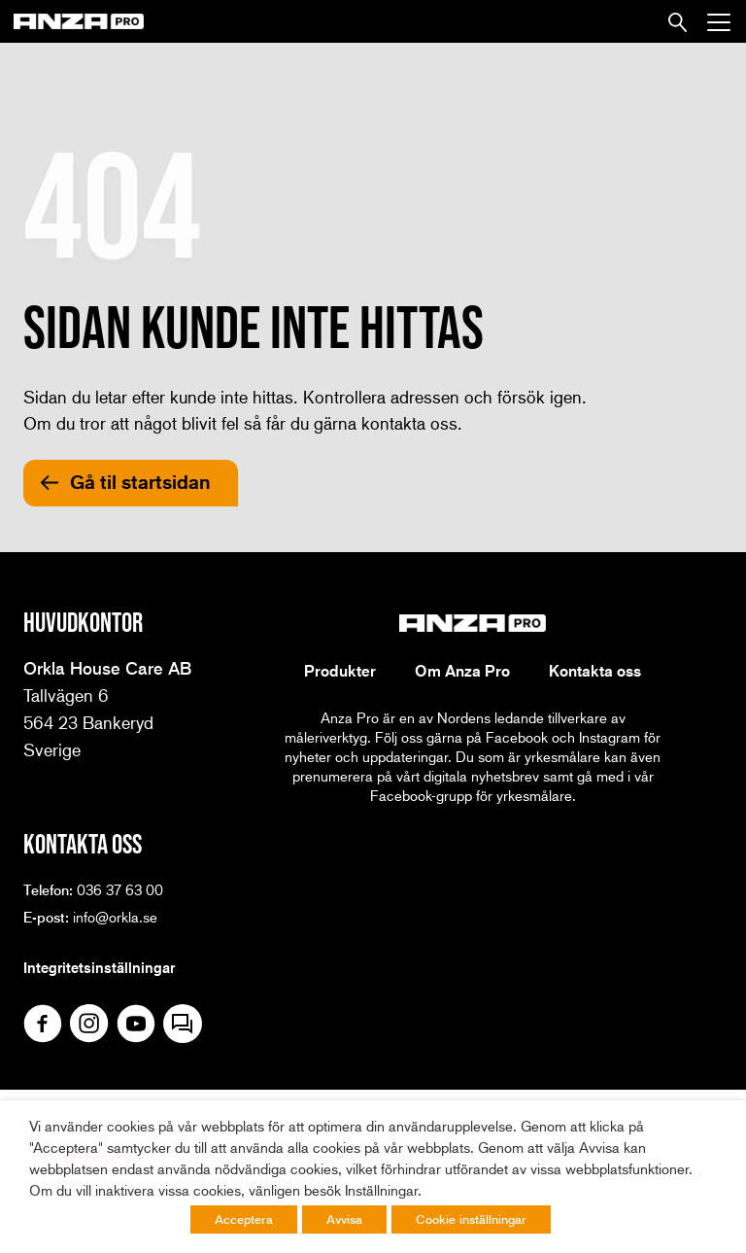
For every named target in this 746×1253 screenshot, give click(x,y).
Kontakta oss (595, 670)
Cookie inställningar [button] (471, 1219)
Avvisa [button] (344, 1219)
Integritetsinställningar (99, 967)
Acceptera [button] (244, 1219)
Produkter (340, 670)
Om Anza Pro (462, 670)
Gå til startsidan (140, 482)
